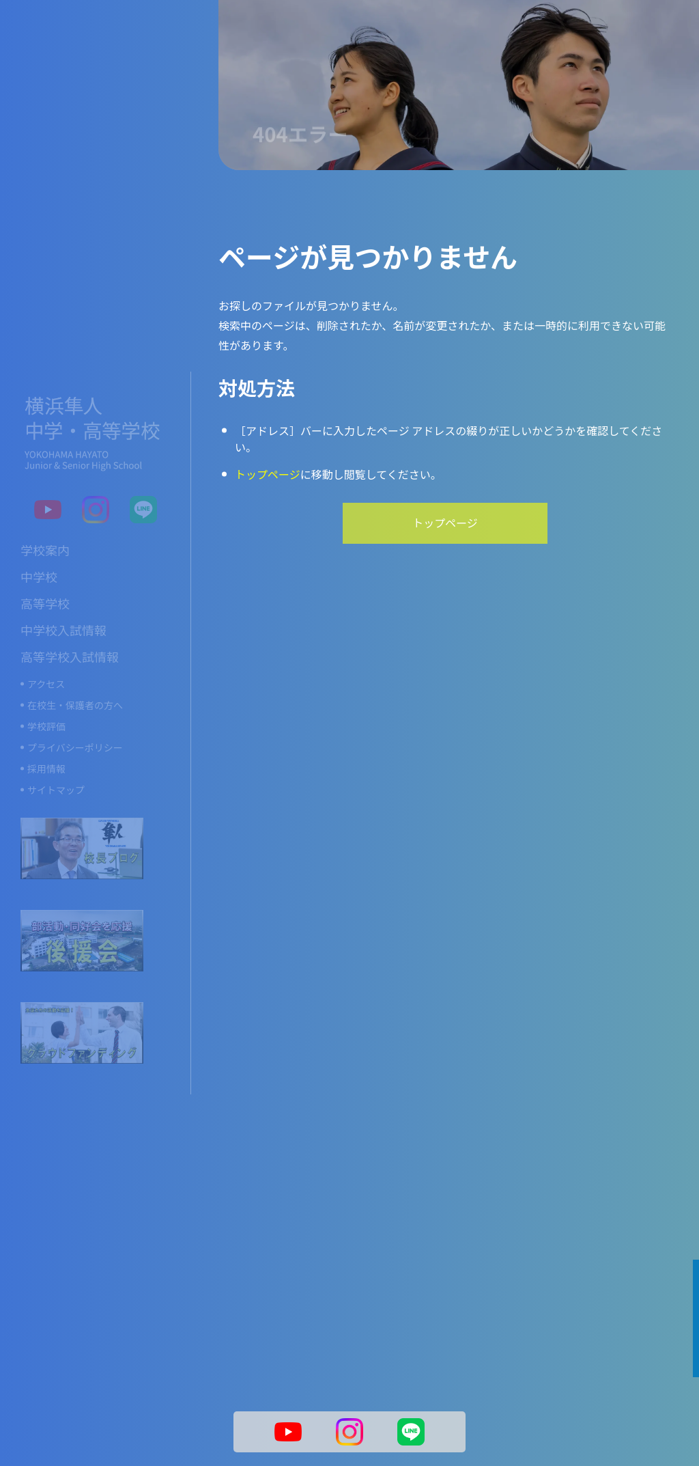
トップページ (267, 474)
